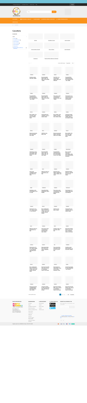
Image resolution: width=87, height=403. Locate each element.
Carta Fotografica (67, 49)
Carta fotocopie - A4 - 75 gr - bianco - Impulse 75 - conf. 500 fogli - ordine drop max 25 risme (33, 249)
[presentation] (67, 312)
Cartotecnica (35, 58)
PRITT (43, 130)
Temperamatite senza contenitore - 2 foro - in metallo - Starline (69, 209)
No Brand (31, 206)
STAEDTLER (44, 187)
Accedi (72, 4)
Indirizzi (40, 304)
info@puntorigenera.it (16, 4)
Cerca (54, 11)
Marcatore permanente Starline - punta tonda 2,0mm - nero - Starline (57, 134)
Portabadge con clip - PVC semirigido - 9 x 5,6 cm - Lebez (33, 191)
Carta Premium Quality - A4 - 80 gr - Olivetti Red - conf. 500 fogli (69, 268)
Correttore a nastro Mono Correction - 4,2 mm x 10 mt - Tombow (69, 248)
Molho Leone (68, 187)
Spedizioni (30, 316)
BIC (54, 244)
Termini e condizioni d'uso (32, 309)
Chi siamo (30, 303)
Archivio (35, 40)
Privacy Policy (30, 311)
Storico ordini (41, 306)
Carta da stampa (67, 40)
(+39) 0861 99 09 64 (25, 4)
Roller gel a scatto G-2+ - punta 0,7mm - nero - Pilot (45, 172)
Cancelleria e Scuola (51, 40)
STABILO (67, 74)
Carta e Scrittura (51, 49)
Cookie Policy (30, 312)
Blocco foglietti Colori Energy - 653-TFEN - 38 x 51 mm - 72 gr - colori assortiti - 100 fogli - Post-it (33, 269)
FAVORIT (43, 264)
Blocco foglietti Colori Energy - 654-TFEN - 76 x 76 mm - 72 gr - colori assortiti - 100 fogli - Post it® (45, 211)
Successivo (72, 294)
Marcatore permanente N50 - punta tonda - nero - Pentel (33, 134)
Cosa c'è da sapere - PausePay (31, 321)
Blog (36, 4)
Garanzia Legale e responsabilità (31, 318)
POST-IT (67, 130)
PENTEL (31, 130)
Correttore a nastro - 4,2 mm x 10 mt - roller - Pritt (57, 229)
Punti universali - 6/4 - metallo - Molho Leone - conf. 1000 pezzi (69, 191)
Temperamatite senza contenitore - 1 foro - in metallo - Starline (45, 115)
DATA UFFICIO (68, 149)
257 (68, 294)
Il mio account (41, 309)
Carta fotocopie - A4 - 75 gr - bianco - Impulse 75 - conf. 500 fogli (33, 209)
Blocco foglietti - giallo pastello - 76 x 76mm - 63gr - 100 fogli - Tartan (57, 115)
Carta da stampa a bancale (35, 49)
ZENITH (55, 74)
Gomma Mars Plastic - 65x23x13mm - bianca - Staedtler (45, 191)
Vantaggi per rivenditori (32, 306)
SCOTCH (43, 244)
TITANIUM (67, 93)
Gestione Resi (32, 4)
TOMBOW (67, 244)
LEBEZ (31, 187)
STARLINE (31, 74)
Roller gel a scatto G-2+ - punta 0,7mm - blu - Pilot (33, 229)
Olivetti (67, 264)
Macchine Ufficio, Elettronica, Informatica (51, 58)
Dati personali (41, 303)
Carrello (40, 308)
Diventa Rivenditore (31, 308)
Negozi (29, 304)
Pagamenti (30, 314)
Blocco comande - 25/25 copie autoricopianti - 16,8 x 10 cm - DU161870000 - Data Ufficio (69, 154)
